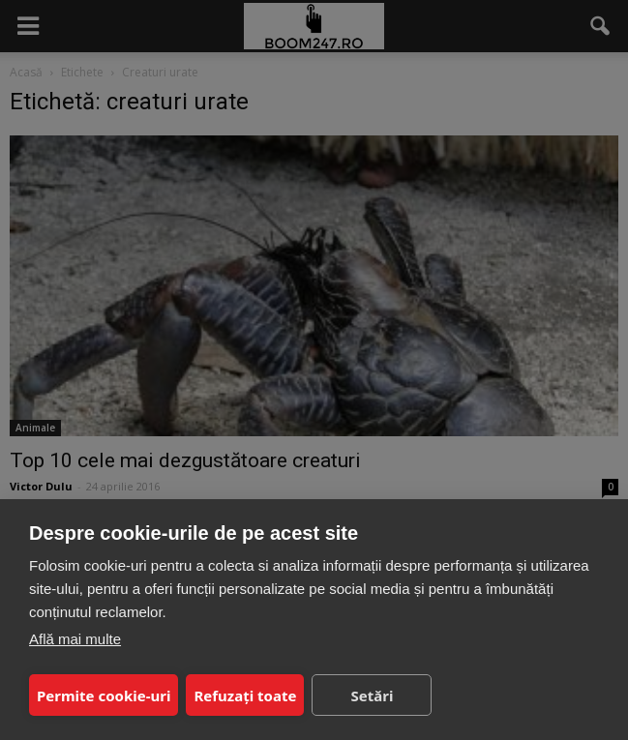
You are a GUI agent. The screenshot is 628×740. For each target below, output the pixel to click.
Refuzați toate (245, 695)
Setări (371, 695)
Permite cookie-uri (103, 695)
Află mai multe (75, 639)
